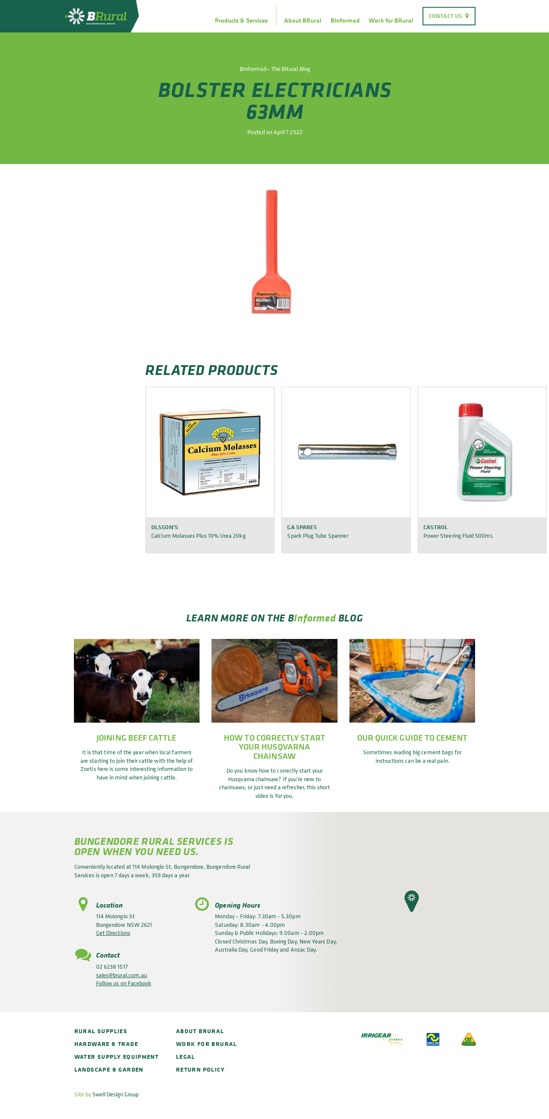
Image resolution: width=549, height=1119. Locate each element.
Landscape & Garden (109, 1069)
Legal (185, 1056)
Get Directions (113, 933)
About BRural (302, 20)
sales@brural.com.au (121, 975)
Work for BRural (391, 20)
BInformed (345, 20)
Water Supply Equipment (116, 1056)
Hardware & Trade (106, 1044)
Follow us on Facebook (123, 983)
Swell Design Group (115, 1094)
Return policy (200, 1069)
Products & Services (241, 20)
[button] (411, 901)
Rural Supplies (101, 1031)
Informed (315, 617)
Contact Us (445, 16)
